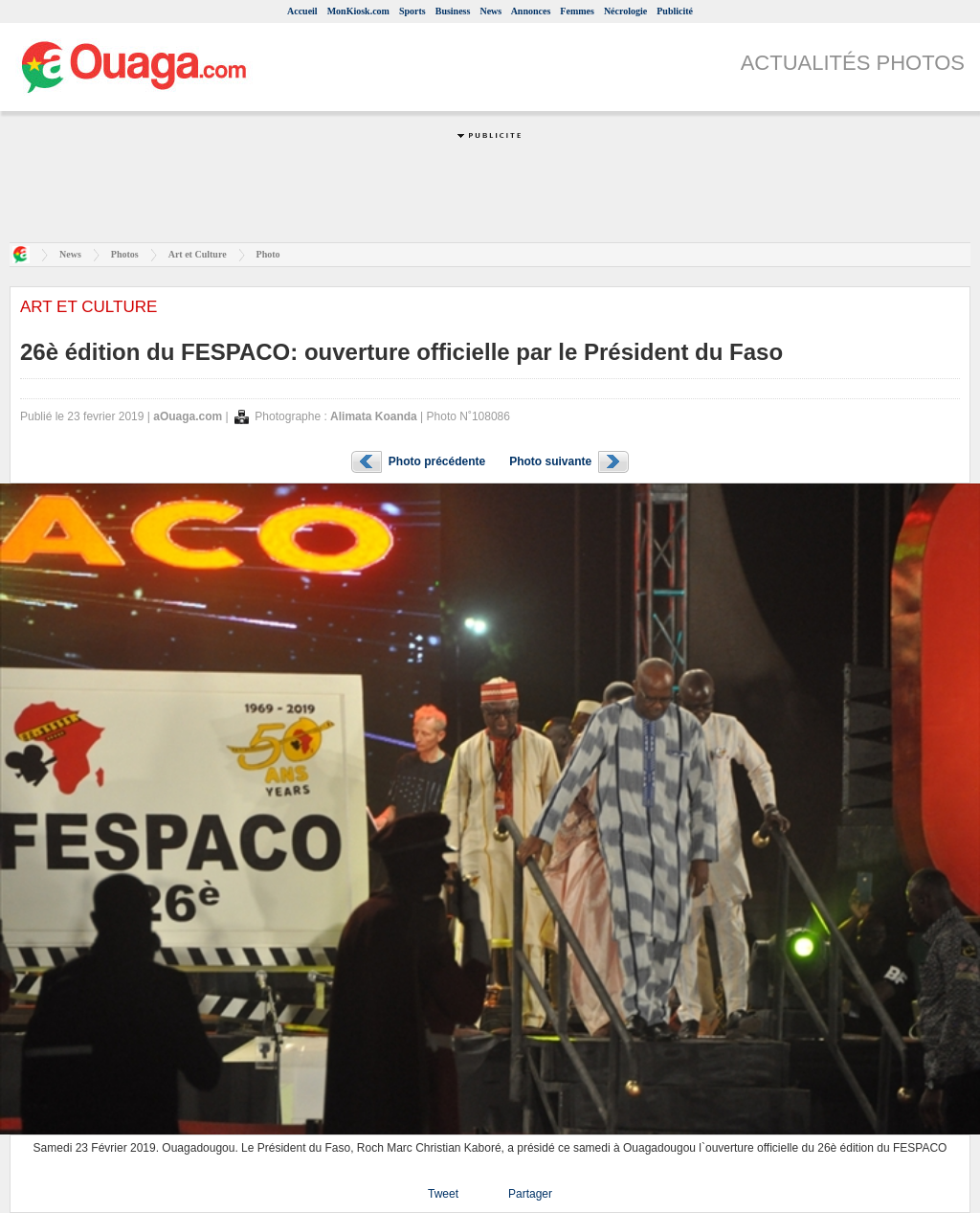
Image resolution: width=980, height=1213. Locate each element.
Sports (412, 11)
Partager (530, 1194)
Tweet (443, 1194)
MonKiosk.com (358, 11)
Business (453, 11)
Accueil (302, 11)
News (490, 11)
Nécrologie (625, 11)
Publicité (675, 11)
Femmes (577, 11)
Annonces (531, 11)
